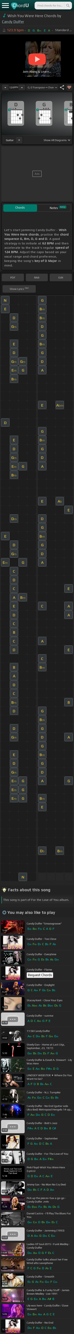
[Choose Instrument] (19, 140)
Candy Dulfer (13, 21)
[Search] (67, 5)
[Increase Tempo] (22, 87)
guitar (10, 140)
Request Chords (40, 975)
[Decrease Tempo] (5, 87)
